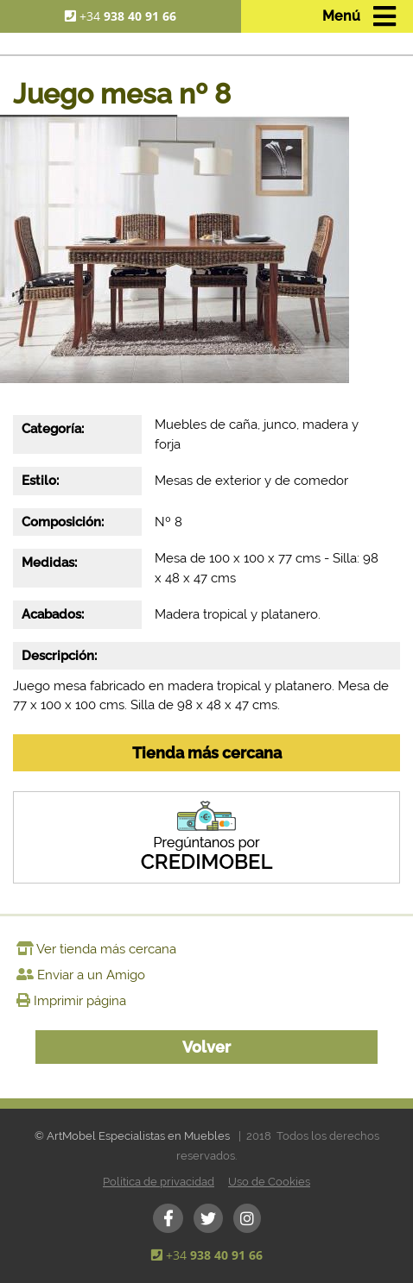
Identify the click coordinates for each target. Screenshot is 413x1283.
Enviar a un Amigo (91, 975)
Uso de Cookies (269, 1181)
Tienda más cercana (207, 753)
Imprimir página (80, 1001)
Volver (206, 1047)
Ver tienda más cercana (106, 949)
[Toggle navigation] (358, 16)
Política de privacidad (158, 1181)
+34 (127, 16)
